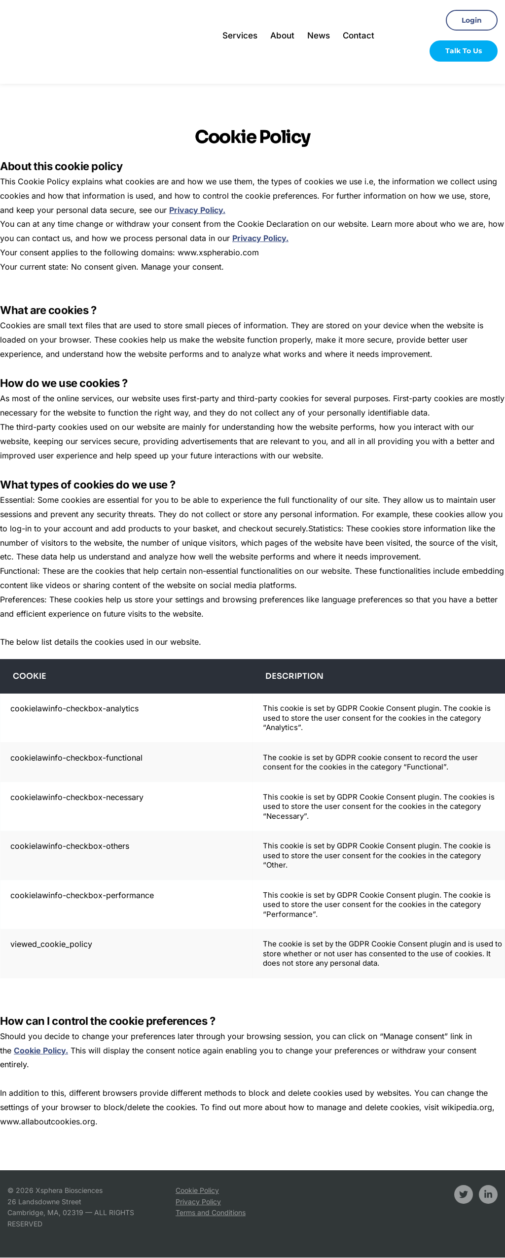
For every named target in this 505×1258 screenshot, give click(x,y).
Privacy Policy (198, 1201)
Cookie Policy (197, 1191)
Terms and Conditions (211, 1213)
